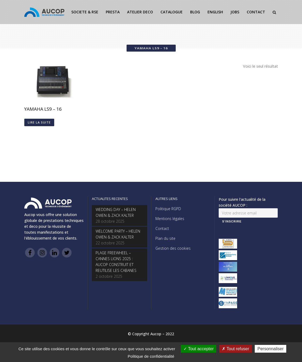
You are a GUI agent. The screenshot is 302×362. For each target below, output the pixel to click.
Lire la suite (39, 122)
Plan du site (165, 238)
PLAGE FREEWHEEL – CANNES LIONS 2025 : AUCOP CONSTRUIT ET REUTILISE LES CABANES (116, 261)
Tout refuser (235, 348)
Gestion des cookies (173, 248)
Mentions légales (169, 218)
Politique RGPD (168, 208)
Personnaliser (270, 348)
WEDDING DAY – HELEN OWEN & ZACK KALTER (116, 212)
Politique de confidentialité (151, 356)
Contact (162, 228)
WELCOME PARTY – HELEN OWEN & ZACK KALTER (118, 234)
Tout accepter (198, 348)
